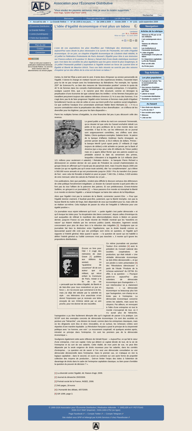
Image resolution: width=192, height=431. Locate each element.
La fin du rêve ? (148, 110)
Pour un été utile (148, 64)
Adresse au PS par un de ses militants (151, 36)
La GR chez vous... (123, 18)
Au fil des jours (148, 66)
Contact (40, 49)
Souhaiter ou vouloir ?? (151, 99)
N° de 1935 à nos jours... (81, 22)
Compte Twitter (94, 414)
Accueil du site (39, 22)
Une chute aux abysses (151, 107)
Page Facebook (76, 414)
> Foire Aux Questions (38, 38)
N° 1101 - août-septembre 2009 (144, 22)
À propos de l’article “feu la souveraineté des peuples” (151, 83)
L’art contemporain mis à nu (151, 40)
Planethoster (122, 417)
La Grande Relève (58, 22)
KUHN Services (102, 417)
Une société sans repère (151, 112)
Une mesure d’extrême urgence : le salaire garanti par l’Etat (152, 89)
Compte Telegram (113, 414)
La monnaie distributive (151, 96)
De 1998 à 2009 (104, 22)
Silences (145, 115)
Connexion (40, 52)
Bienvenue (69, 18)
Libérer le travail (148, 94)
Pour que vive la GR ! (96, 18)
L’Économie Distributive (39, 26)
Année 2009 (120, 22)
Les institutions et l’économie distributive (151, 49)
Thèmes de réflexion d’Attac (150, 45)
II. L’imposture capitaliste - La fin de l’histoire (152, 60)
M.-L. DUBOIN (131, 33)
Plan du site (40, 45)
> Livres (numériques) (38, 34)
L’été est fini (146, 118)
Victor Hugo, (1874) (70, 13)
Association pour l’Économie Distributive (83, 3)
